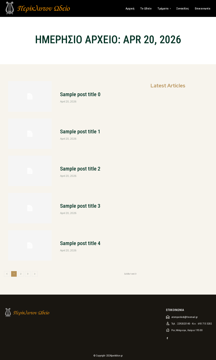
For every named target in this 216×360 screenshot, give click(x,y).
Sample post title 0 (85, 94)
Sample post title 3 (85, 205)
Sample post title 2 (85, 168)
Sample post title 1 (85, 131)
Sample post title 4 (85, 243)
